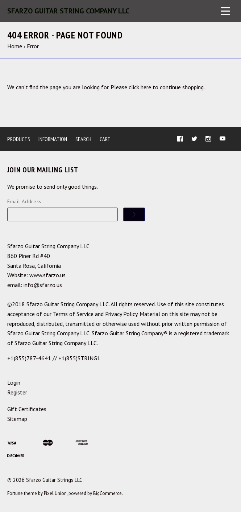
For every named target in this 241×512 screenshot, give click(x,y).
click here (140, 87)
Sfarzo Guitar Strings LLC (54, 479)
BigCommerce (107, 493)
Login (13, 382)
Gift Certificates (26, 409)
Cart (105, 139)
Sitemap (17, 418)
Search (83, 139)
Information (52, 139)
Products (18, 139)
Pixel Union (55, 493)
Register (17, 392)
